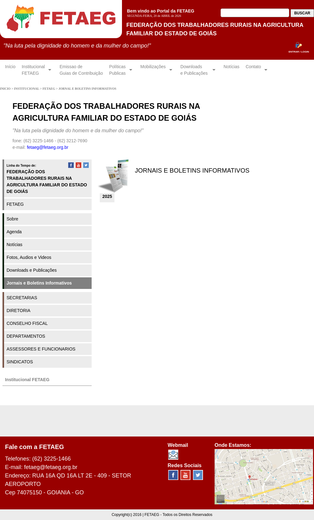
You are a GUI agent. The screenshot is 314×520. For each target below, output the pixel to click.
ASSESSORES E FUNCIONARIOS (41, 348)
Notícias (232, 70)
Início (10, 70)
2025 (107, 196)
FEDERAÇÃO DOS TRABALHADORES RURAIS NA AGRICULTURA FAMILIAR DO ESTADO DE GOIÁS (47, 181)
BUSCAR (302, 13)
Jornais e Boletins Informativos (39, 282)
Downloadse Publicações (194, 70)
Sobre (12, 218)
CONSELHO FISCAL (27, 323)
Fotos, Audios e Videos (29, 257)
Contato (253, 70)
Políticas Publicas (117, 70)
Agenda (14, 231)
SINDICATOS (20, 361)
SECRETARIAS (22, 297)
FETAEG (49, 88)
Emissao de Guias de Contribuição (81, 70)
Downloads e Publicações (32, 270)
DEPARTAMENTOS (26, 336)
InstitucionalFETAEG (33, 70)
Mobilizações (153, 70)
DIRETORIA (18, 310)
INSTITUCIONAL (27, 88)
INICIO (5, 88)
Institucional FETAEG (27, 379)
